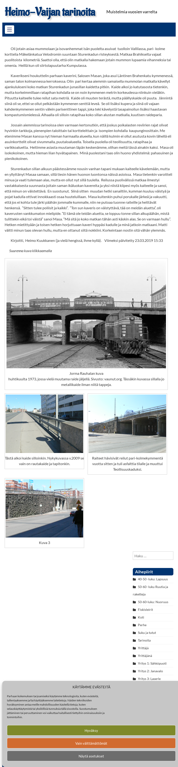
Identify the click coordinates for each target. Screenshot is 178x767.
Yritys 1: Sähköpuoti (152, 663)
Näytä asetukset (91, 756)
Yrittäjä (143, 648)
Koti (141, 617)
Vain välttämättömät (91, 743)
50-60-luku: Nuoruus (153, 602)
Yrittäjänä (145, 656)
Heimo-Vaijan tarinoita (50, 12)
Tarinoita (144, 640)
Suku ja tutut (147, 633)
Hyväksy (91, 730)
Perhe (142, 625)
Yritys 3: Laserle (149, 679)
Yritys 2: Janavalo (150, 671)
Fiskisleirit (145, 610)
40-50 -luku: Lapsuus (153, 579)
